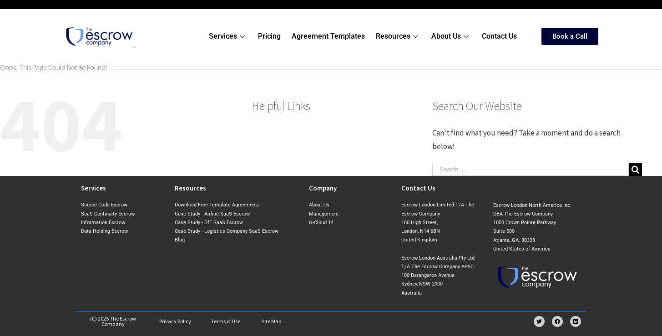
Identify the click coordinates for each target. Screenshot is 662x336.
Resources (398, 36)
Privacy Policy (175, 321)
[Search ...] (530, 169)
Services (228, 36)
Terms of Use (225, 321)
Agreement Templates (328, 36)
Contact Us (499, 36)
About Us (451, 36)
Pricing (269, 36)
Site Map (272, 321)
